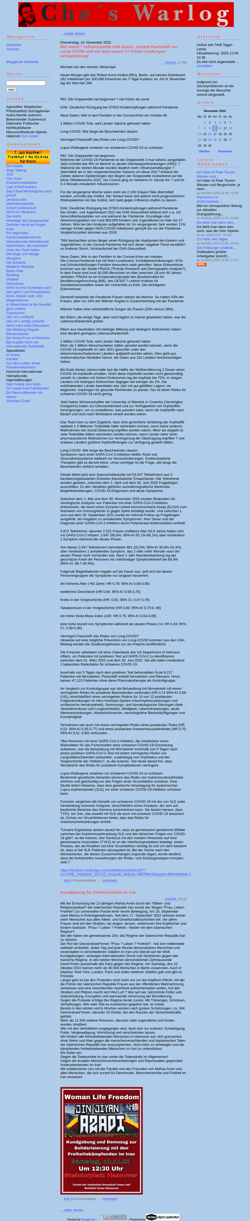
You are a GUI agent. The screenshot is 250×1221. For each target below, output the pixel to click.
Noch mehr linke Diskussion (27, 325)
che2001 (170, 62)
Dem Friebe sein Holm (23, 384)
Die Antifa (13, 216)
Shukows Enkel (18, 401)
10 (215, 128)
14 (199, 134)
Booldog (12, 275)
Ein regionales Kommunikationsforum (23, 235)
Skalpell (12, 279)
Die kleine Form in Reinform (28, 338)
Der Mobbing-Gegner (22, 330)
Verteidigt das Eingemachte (27, 221)
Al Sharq (13, 355)
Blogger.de (88, 1219)
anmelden (204, 66)
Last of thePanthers (21, 187)
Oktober (204, 151)
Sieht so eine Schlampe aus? (28, 288)
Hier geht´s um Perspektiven (28, 292)
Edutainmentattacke (21, 183)
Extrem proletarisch (21, 208)
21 (199, 139)
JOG (9, 174)
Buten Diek (14, 271)
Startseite (13, 45)
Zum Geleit (29, 136)
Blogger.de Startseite (22, 62)
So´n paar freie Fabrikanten (27, 388)
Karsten (12, 359)
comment (110, 880)
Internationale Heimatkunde (27, 242)
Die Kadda (14, 166)
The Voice (14, 179)
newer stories (74, 33)
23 (209, 139)
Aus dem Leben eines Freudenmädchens (23, 365)
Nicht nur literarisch (21, 212)
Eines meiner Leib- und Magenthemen (24, 298)
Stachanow (14, 284)
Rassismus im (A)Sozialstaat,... (209, 199)
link (67, 880)
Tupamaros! (15, 313)
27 (230, 139)
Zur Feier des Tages (212, 239)
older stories (73, 1210)
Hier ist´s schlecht (20, 317)
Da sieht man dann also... (216, 222)
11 (220, 128)
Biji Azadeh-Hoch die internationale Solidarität (25, 344)
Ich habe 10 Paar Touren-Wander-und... (216, 174)
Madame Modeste (20, 267)
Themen (12, 49)
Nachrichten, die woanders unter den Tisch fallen (27, 248)
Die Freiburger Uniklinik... (216, 248)
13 (230, 128)
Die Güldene (16, 263)
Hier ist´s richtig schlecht (25, 321)
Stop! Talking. (16, 170)
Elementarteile (17, 334)
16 (209, 134)
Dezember (225, 151)
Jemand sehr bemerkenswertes (20, 202)
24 (215, 139)
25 (220, 139)
